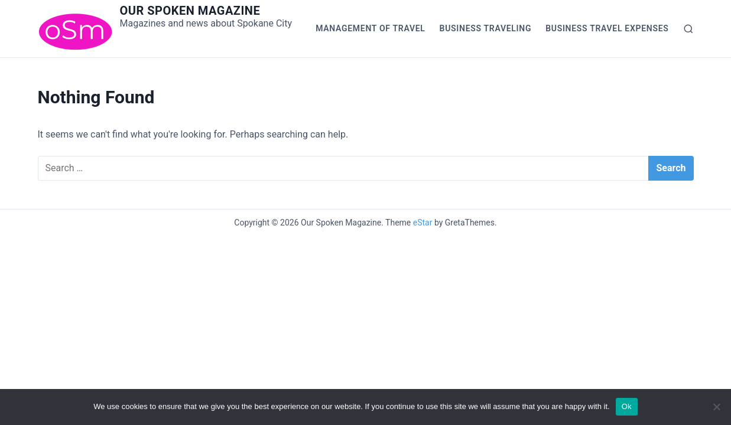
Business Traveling (486, 28)
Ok (627, 406)
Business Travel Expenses (606, 28)
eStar (423, 222)
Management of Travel (370, 28)
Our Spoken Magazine (190, 11)
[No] (716, 407)
